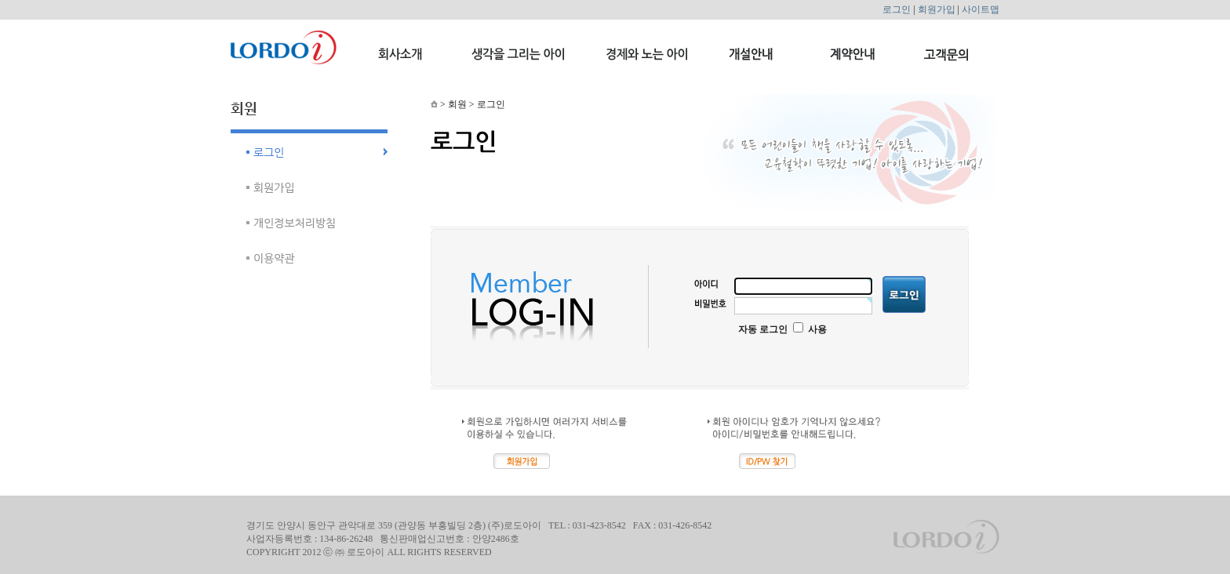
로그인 (896, 9)
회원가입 (936, 9)
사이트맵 (980, 9)
